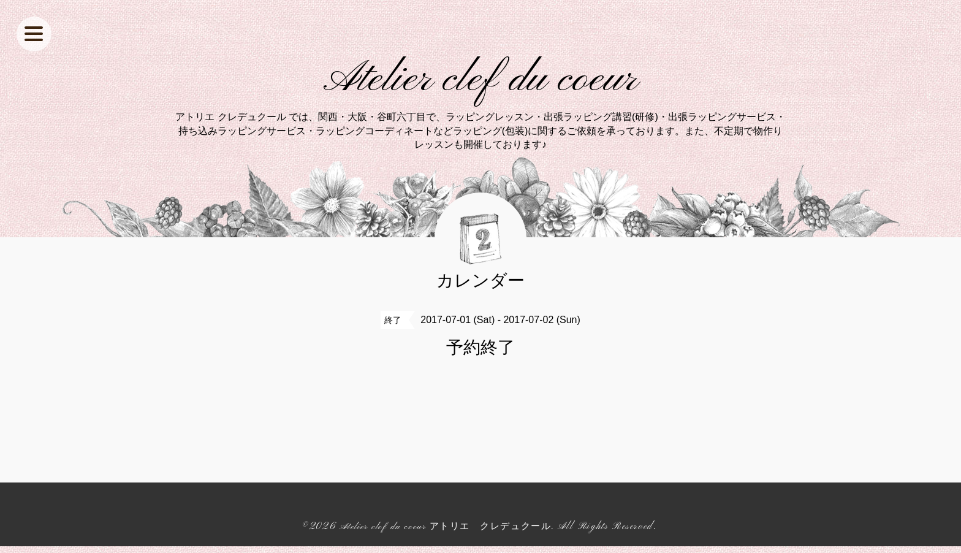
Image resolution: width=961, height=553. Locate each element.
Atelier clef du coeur (480, 83)
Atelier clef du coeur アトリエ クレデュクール (445, 533)
